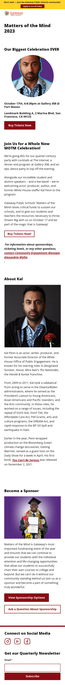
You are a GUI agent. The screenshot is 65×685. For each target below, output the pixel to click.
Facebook (27, 640)
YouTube (17, 640)
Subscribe (32, 676)
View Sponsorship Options (26, 597)
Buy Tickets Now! (19, 234)
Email (8, 660)
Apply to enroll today (32, 6)
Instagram (8, 640)
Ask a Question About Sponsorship (32, 609)
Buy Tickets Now (19, 125)
